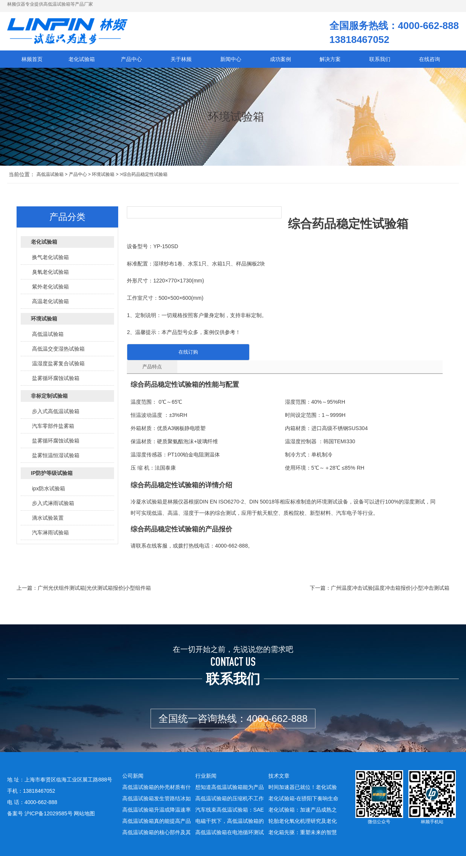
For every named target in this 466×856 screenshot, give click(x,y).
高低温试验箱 (50, 174)
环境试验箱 (103, 174)
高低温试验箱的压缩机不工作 (229, 798)
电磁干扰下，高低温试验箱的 (229, 821)
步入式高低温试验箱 (55, 411)
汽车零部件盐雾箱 (53, 426)
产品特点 (152, 366)
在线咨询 (429, 59)
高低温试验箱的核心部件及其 (156, 832)
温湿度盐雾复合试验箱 (58, 363)
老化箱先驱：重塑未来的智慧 (302, 832)
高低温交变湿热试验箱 (58, 349)
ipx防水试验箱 (48, 488)
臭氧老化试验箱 (50, 272)
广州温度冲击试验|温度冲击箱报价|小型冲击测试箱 (390, 588)
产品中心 (78, 174)
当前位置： (22, 174)
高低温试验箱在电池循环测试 (229, 832)
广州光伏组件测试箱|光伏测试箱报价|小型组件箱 (94, 588)
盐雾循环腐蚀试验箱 (55, 378)
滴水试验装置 (48, 518)
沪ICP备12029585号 (48, 813)
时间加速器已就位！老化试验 (302, 787)
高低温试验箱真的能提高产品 (156, 821)
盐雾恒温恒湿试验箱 (55, 455)
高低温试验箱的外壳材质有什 (156, 787)
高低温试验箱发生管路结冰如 (156, 798)
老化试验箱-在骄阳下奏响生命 (303, 798)
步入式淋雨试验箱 (53, 503)
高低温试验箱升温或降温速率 (156, 810)
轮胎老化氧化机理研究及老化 (302, 821)
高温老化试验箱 (50, 301)
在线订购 (188, 352)
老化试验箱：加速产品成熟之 (302, 810)
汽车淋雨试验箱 (50, 532)
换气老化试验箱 (50, 257)
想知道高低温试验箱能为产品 (229, 787)
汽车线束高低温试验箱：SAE (229, 810)
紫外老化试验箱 (50, 287)
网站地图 (84, 813)
